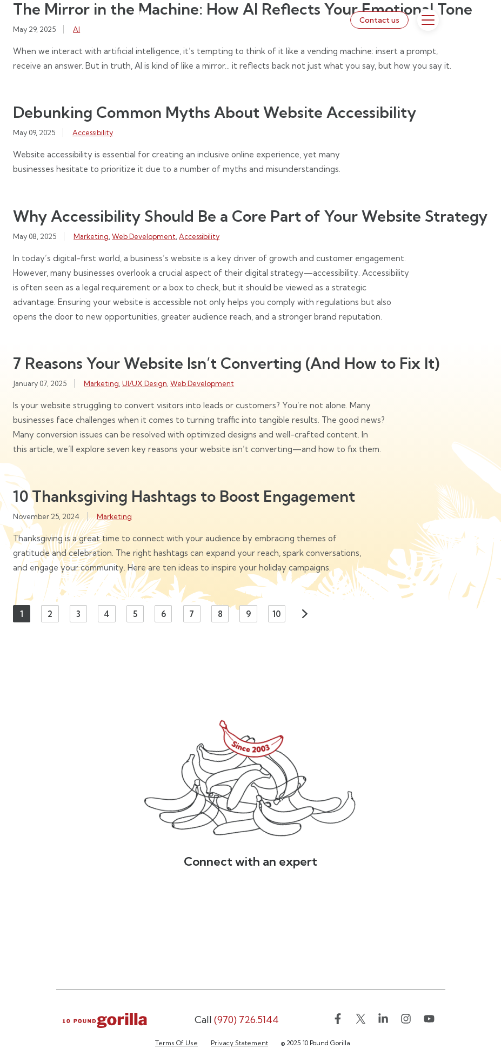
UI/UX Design (144, 383)
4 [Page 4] (107, 614)
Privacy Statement (239, 1043)
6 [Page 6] (163, 614)
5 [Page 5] (135, 614)
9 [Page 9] (248, 614)
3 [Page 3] (78, 614)
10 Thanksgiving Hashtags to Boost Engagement (184, 496)
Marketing (91, 236)
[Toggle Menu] (428, 20)
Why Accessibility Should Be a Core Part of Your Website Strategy (250, 216)
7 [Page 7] (191, 614)
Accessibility (92, 132)
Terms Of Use (176, 1043)
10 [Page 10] (276, 614)
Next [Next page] (304, 613)
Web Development (144, 236)
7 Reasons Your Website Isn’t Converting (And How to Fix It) (226, 363)
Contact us (379, 20)
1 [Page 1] (21, 614)
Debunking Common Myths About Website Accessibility (214, 112)
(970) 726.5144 (237, 1019)
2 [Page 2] (50, 614)
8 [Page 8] (220, 614)
